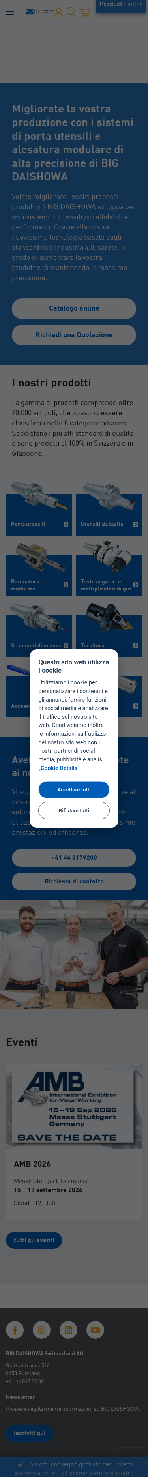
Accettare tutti (73, 790)
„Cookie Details (57, 768)
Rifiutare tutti (74, 810)
